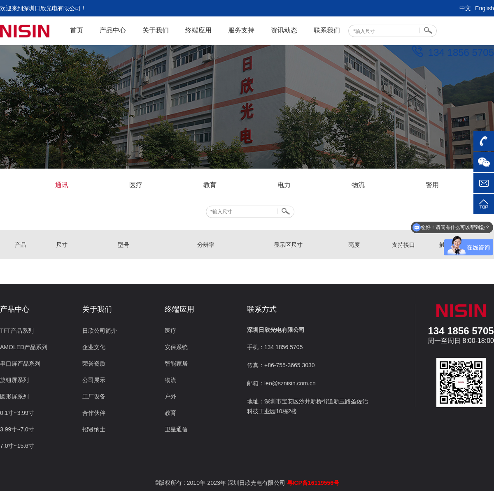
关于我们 (155, 30)
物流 (358, 184)
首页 (76, 30)
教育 (210, 184)
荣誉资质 (93, 363)
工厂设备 (93, 396)
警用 (432, 184)
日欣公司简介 (99, 330)
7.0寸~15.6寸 (17, 445)
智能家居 (176, 363)
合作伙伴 (93, 413)
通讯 (61, 184)
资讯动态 (284, 30)
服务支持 (241, 30)
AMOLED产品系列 (23, 347)
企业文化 (93, 347)
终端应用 (198, 30)
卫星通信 (176, 429)
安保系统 (176, 347)
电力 (284, 184)
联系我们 (327, 30)
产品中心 (113, 30)
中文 (465, 8)
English (484, 8)
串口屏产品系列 (20, 363)
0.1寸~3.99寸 (17, 413)
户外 (170, 396)
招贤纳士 (93, 429)
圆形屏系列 (14, 396)
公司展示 (93, 380)
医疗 (135, 184)
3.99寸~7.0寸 (17, 429)
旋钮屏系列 (14, 380)
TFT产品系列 (17, 330)
